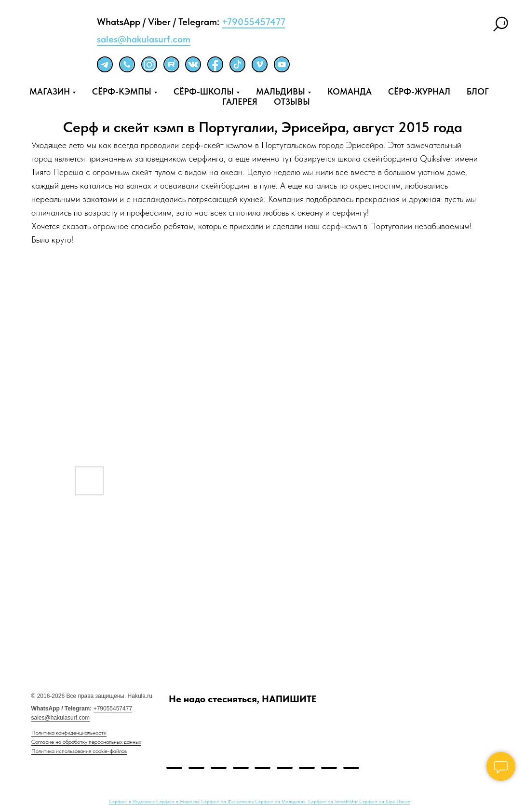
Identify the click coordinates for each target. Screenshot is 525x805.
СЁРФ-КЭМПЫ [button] (121, 91)
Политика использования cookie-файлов (79, 751)
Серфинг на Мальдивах (281, 801)
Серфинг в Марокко (178, 801)
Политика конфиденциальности (69, 732)
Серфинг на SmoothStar (333, 801)
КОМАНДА (349, 91)
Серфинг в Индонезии (132, 801)
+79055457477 (253, 21)
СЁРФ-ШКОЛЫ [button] (204, 91)
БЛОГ (478, 91)
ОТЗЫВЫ (292, 101)
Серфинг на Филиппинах (228, 801)
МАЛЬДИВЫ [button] (280, 91)
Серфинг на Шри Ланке (384, 801)
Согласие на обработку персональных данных (86, 741)
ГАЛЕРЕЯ (239, 101)
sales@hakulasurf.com (143, 39)
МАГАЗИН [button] (49, 91)
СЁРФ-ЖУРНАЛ (419, 91)
